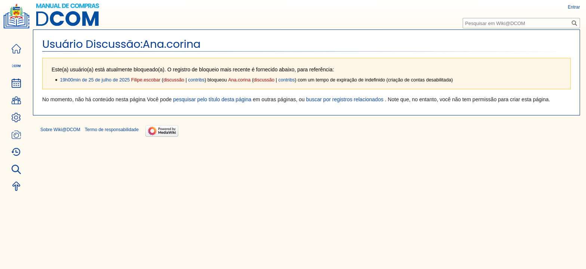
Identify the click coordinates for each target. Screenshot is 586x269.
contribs (196, 80)
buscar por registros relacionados (344, 99)
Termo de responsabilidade (112, 129)
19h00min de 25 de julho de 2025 (95, 80)
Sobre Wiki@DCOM (60, 129)
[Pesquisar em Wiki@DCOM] (521, 23)
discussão (173, 80)
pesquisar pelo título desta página (212, 99)
